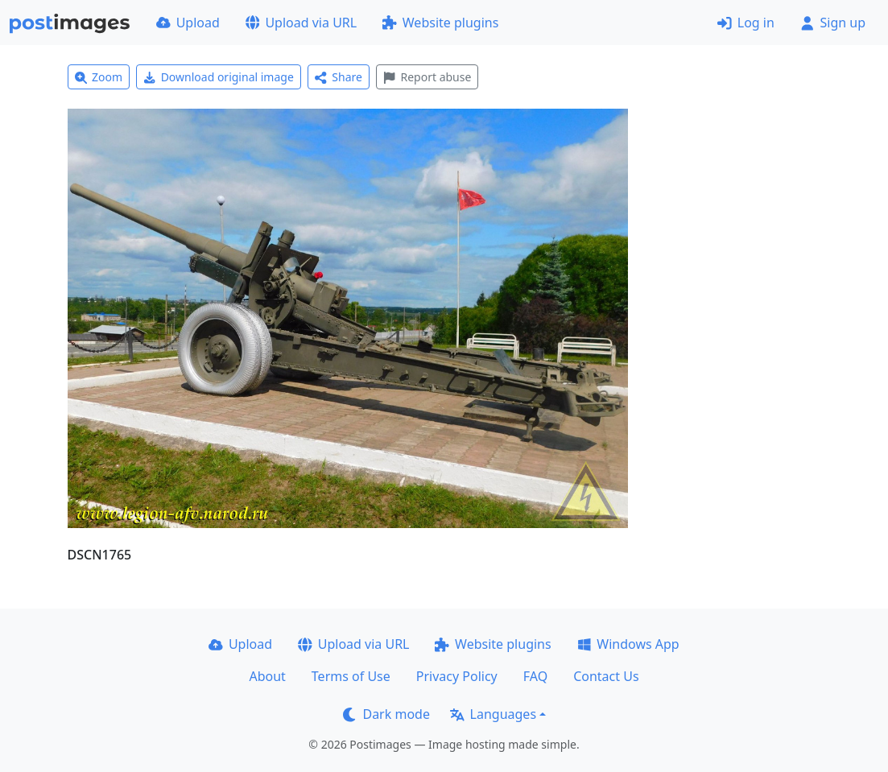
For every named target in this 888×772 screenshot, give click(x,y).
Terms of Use (351, 676)
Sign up (832, 22)
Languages (493, 714)
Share (338, 77)
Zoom (99, 77)
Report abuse (427, 77)
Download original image (218, 77)
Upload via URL (301, 22)
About (267, 676)
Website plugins (440, 22)
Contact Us (605, 676)
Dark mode (386, 714)
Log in (745, 22)
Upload (188, 22)
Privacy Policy (457, 676)
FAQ (535, 676)
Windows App (628, 644)
